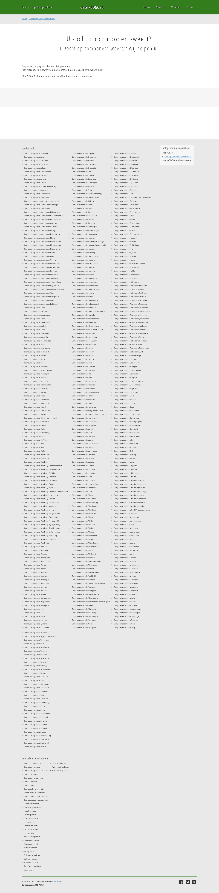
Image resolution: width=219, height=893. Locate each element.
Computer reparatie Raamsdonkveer (128, 234)
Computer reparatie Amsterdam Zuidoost (41, 304)
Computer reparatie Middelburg (85, 543)
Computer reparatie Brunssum (36, 403)
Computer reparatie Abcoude (36, 160)
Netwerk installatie (31, 840)
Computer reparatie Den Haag (36, 462)
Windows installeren (60, 767)
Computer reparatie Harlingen (84, 267)
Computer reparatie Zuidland (36, 717)
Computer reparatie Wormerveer (37, 669)
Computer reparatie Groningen (84, 226)
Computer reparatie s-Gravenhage (127, 355)
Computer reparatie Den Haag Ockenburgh (41, 517)
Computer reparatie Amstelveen (37, 197)
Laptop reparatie (31, 829)
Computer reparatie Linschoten (84, 473)
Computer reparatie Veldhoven (126, 546)
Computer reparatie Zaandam (36, 677)
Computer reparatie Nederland (84, 587)
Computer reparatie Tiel (123, 451)
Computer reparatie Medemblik (84, 535)
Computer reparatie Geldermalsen (85, 197)
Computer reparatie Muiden (83, 568)
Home (24, 18)
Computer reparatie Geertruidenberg (86, 193)
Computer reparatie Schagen (125, 366)
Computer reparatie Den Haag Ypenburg (40, 535)
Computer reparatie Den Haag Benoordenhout (43, 465)
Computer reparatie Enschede (84, 168)
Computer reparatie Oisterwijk (126, 164)
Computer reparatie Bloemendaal (37, 385)
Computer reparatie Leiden (83, 447)
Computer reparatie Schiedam (126, 374)
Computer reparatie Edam (34, 609)
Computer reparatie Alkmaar (35, 175)
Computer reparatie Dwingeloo (36, 605)
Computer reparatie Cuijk (34, 429)
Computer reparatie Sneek (124, 403)
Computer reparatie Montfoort (84, 565)
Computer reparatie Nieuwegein (85, 598)
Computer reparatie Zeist (34, 695)
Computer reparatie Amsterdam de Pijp (40, 230)
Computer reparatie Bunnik (35, 407)
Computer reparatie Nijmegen (84, 609)
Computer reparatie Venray (125, 557)
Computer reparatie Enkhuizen (84, 164)
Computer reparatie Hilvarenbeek (85, 318)
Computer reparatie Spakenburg (127, 414)
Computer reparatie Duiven (35, 594)
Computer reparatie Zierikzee (36, 706)
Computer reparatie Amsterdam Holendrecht (42, 234)
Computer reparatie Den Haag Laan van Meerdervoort (46, 491)
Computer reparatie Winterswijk (37, 655)
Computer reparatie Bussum (35, 414)
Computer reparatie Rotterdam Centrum (130, 293)
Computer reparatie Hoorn (82, 348)
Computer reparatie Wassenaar (126, 620)
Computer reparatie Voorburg (126, 587)
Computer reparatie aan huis (35, 770)
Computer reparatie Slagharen (126, 388)
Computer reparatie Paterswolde (127, 212)
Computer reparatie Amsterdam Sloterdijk (41, 274)
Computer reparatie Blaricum (36, 381)
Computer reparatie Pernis (124, 219)
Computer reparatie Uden (124, 462)
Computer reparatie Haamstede (84, 234)
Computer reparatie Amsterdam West (39, 293)
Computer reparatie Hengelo (83, 315)
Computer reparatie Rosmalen (126, 278)
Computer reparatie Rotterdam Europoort (130, 304)
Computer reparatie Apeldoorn (36, 311)
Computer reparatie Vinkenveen (127, 565)
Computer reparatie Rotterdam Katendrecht (131, 322)
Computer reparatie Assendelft (36, 333)
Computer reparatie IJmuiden (83, 366)
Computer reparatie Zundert (35, 724)
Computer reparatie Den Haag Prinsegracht (41, 521)
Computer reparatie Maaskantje (84, 506)
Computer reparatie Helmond (84, 307)
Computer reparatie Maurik (83, 532)
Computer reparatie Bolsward (36, 388)
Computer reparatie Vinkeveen (126, 568)
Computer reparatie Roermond (126, 267)
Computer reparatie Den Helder (37, 543)
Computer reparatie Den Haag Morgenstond (42, 513)
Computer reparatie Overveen (126, 204)
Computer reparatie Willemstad (36, 640)
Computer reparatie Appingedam (37, 315)
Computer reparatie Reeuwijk (125, 238)
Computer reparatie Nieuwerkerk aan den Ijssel (91, 601)
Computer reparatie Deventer (36, 550)
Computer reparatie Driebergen (36, 579)
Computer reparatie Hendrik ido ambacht (88, 311)
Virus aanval (29, 870)
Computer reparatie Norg (82, 624)
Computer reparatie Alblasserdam (37, 171)
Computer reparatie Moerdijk (83, 557)
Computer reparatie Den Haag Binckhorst (41, 473)
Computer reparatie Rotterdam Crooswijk (130, 300)
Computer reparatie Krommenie (85, 418)
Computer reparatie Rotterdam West (128, 344)
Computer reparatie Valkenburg (126, 517)
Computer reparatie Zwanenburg (37, 735)
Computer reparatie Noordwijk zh (85, 616)
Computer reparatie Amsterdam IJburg (39, 238)
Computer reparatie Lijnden (83, 465)
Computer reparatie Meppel (83, 539)
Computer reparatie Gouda (83, 219)
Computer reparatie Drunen (35, 590)
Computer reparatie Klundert (83, 403)
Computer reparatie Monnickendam (86, 561)
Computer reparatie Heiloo (82, 296)
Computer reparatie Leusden (83, 462)
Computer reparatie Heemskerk (84, 278)
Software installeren (32, 855)
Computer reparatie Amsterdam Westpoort (41, 296)
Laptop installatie (31, 825)
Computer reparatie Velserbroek (127, 550)
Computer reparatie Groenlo (83, 223)
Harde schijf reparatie (32, 807)
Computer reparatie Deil (34, 443)
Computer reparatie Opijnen (125, 186)
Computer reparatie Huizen (83, 359)
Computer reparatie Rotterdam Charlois (130, 296)
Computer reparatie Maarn (82, 495)
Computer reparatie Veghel (124, 543)
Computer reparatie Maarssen (84, 498)
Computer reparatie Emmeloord (85, 157)
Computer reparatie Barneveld (36, 352)
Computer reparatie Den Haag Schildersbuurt (42, 528)
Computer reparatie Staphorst (126, 429)
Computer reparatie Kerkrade (83, 399)
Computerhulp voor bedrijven (36, 796)
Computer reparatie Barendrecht (37, 348)
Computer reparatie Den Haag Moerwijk (40, 510)
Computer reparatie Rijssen (125, 252)
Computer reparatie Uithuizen (126, 473)
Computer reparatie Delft (34, 447)
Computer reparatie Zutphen (35, 728)
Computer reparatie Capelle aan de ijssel (40, 418)
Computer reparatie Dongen (35, 565)
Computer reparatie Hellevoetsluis (85, 304)
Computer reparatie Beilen (35, 363)
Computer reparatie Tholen (125, 447)
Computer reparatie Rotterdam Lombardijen (132, 329)
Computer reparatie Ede (33, 612)
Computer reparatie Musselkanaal (85, 572)
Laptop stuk (29, 833)
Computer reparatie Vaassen (125, 513)
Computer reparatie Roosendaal (127, 274)
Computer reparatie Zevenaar (36, 699)
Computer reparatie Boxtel (35, 392)
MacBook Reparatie (32, 836)
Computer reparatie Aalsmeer (36, 153)
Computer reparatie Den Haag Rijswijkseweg (42, 524)
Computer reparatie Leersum (83, 440)
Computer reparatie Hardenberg (85, 256)
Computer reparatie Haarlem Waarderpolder (89, 245)
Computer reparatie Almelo (35, 179)
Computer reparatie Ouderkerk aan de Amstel (132, 197)
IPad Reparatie (30, 814)
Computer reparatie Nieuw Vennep (86, 594)
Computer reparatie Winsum (35, 651)
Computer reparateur (32, 763)
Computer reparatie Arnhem (35, 326)
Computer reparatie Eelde (34, 616)
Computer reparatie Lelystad (83, 454)
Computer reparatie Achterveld (36, 164)
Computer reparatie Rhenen (125, 241)
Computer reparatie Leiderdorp (84, 451)
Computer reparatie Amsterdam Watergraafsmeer (44, 289)
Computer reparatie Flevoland (84, 186)
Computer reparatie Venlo (124, 554)
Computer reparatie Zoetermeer (37, 713)
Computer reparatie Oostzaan (126, 179)
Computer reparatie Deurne (35, 546)
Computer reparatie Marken (83, 528)
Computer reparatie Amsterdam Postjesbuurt (42, 267)
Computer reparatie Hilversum (84, 322)
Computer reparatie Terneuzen (126, 443)
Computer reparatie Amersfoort (37, 193)
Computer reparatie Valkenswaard (127, 521)
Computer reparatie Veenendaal (127, 532)
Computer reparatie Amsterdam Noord (39, 252)
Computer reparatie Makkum (83, 524)
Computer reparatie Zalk (34, 680)
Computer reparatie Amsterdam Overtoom (41, 263)
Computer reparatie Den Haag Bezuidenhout (42, 469)
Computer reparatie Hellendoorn (85, 300)
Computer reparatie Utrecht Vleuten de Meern (132, 510)
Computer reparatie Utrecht (125, 476)
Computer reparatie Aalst (34, 157)
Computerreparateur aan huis (36, 800)
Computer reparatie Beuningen (36, 374)
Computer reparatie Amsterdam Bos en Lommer (43, 215)
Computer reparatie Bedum (35, 355)
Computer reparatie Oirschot (125, 160)
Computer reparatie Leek (82, 432)
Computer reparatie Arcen (34, 318)
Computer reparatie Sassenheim (127, 363)
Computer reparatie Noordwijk (84, 612)
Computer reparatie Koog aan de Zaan (87, 410)
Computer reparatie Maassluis (84, 513)
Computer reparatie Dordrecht (36, 572)
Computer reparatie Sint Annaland (127, 385)
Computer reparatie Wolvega (35, 666)
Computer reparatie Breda (34, 396)
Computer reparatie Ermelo (83, 175)
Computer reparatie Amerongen (37, 190)
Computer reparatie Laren (82, 429)
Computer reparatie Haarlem (83, 238)
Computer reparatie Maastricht (84, 517)
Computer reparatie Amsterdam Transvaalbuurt (43, 282)
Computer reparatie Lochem (83, 480)
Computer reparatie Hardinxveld (85, 263)
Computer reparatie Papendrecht (127, 208)
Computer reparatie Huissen (83, 355)
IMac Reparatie (30, 811)
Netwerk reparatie (31, 844)
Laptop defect (29, 822)
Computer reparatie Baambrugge (37, 341)
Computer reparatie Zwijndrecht (37, 743)
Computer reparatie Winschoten (37, 647)
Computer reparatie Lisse (82, 476)
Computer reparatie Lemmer (83, 458)
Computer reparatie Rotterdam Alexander (130, 285)
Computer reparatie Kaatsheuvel (85, 381)
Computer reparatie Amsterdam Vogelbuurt (41, 285)
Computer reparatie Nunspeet (84, 627)
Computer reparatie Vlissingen (126, 579)
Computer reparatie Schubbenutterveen (130, 381)
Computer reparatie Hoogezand (84, 341)
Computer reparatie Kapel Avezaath (86, 392)
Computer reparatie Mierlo (82, 550)
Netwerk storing (30, 847)
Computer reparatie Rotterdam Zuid (128, 352)
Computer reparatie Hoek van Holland (87, 329)
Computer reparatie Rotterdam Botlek (129, 289)
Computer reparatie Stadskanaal (127, 425)
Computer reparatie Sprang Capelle (128, 421)
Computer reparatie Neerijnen (84, 590)
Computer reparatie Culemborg (36, 432)
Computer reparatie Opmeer (125, 190)
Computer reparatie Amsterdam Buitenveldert (42, 219)
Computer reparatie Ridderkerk (126, 245)
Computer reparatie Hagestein (84, 249)
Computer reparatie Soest (124, 407)
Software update (31, 862)
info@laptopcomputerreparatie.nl (177, 156)
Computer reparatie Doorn (35, 568)
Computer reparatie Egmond (35, 624)
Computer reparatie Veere (124, 539)
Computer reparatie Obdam (125, 153)
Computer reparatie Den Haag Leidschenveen (42, 495)
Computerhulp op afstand (34, 792)
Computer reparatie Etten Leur (84, 179)
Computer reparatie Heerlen (83, 293)
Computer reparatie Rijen (124, 249)
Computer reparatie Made (82, 521)
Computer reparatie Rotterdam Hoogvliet (130, 315)
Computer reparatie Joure (82, 377)
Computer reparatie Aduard (35, 168)
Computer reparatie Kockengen (84, 407)
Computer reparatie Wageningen (127, 616)
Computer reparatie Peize (124, 215)
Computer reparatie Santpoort (126, 359)
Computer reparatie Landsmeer (84, 421)
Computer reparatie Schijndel (125, 377)
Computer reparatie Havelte (83, 274)
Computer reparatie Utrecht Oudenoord (130, 498)
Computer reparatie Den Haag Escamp (39, 484)
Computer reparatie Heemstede (84, 282)
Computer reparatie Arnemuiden (37, 322)
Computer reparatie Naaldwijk (84, 576)
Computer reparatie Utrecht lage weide (129, 487)
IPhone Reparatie (31, 818)
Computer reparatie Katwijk (83, 396)
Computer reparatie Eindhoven (36, 627)
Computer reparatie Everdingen (84, 182)
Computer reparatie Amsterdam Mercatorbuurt (43, 245)
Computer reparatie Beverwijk (36, 377)
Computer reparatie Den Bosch (36, 454)
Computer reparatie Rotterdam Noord (129, 337)
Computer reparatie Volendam (126, 583)
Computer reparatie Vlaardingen (127, 572)
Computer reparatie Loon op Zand (86, 484)
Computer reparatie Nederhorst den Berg (88, 583)
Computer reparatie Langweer (84, 425)
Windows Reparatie (60, 770)
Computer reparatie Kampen (83, 388)
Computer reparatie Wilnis (34, 644)
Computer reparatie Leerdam (83, 436)
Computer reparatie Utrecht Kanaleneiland (131, 484)
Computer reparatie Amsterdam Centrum (40, 223)
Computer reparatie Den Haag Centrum (40, 476)
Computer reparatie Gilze (82, 204)
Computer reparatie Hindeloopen (85, 326)
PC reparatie (29, 851)
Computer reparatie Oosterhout (126, 171)
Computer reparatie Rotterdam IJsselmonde (131, 318)
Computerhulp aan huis (33, 789)
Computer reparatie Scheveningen (127, 370)
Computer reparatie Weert (124, 624)
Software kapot (30, 859)
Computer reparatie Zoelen (35, 710)
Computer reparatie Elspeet (83, 153)
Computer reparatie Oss (123, 193)
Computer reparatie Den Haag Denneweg (41, 480)
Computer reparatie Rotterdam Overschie (130, 341)
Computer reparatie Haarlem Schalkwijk (88, 241)
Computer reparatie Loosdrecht (84, 487)
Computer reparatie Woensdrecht (37, 658)
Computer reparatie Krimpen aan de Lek (88, 414)
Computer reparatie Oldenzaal (126, 168)
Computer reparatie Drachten (36, 576)
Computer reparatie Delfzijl (35, 451)
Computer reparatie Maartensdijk (85, 502)
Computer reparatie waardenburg (127, 609)
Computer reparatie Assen (34, 329)
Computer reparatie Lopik (82, 491)
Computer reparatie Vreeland (125, 594)
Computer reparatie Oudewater (126, 201)
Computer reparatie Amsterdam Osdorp (40, 260)
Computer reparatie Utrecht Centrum (129, 480)
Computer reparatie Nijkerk (83, 605)
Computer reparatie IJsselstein (84, 370)
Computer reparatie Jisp (81, 374)
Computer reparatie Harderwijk (84, 260)
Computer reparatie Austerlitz (36, 337)
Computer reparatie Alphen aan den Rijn (40, 186)
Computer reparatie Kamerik (83, 385)
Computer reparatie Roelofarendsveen (129, 263)
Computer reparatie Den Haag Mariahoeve (41, 506)
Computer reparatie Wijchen (35, 632)
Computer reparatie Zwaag (35, 732)
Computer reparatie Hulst (82, 363)
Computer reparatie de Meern (36, 440)
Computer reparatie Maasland (84, 510)
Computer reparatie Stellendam (126, 432)
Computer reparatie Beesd (34, 359)
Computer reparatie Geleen (83, 201)
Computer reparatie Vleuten (125, 576)
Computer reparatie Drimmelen (36, 583)
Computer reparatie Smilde (124, 399)
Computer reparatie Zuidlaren (36, 721)
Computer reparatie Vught (124, 598)
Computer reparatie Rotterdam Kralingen (130, 326)
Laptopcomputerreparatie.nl (37, 7)
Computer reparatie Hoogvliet (84, 344)
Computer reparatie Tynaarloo (126, 458)
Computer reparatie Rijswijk (125, 256)
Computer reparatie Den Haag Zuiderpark (41, 539)
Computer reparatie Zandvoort (36, 688)
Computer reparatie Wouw (35, 673)
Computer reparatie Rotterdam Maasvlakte (131, 333)
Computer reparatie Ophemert (126, 182)
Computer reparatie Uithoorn (125, 469)
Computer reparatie (32, 767)
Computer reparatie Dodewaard (37, 557)
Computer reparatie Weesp (124, 627)
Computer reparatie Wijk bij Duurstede (39, 636)
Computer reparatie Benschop (36, 366)
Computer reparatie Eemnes (35, 620)
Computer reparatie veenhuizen (126, 535)
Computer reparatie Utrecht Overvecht (129, 502)
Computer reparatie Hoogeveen (84, 337)
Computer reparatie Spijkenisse (126, 418)
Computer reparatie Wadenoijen (127, 612)
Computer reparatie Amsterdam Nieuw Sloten (42, 249)
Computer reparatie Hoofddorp (84, 333)
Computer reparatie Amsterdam (37, 208)
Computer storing (31, 774)
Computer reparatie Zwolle (35, 746)
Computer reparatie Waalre (124, 601)
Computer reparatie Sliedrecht (126, 392)
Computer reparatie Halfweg (83, 252)
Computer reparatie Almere (35, 182)
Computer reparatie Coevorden (36, 421)
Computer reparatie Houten (83, 352)
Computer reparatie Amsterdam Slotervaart (41, 278)
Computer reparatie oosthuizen (126, 175)
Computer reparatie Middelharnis (85, 546)
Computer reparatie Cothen (35, 425)
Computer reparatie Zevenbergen (37, 702)
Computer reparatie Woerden (36, 662)
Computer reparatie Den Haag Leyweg (39, 498)
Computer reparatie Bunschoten (37, 410)
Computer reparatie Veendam (126, 528)
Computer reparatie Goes (82, 208)
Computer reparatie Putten (124, 230)
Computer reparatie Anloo (34, 307)
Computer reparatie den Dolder (37, 458)
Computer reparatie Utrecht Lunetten (129, 495)
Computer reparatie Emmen (83, 160)
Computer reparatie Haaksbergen (85, 230)
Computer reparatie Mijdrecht (84, 554)
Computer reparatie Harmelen (84, 271)
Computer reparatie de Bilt (35, 436)
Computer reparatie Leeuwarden (85, 443)
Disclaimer (57, 881)
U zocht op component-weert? (42, 18)
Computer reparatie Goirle (82, 212)
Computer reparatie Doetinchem (37, 561)
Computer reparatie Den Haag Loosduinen (41, 502)
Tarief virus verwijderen (33, 866)
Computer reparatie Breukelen (36, 399)
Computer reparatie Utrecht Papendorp (130, 506)
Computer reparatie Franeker (83, 190)
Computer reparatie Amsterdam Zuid (39, 300)
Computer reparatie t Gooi (124, 440)
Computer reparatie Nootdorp (84, 620)
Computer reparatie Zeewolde (36, 691)
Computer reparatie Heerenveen (85, 285)
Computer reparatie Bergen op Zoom (39, 370)
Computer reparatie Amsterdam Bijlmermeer (42, 212)
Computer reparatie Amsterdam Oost (39, 256)
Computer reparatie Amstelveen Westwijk (41, 204)
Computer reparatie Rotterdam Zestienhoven (132, 348)
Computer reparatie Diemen (35, 554)
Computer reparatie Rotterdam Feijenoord (131, 307)
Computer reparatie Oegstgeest (126, 157)
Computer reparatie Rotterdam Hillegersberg (132, 311)
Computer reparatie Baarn (34, 344)
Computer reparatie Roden (124, 260)
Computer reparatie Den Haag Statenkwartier (42, 532)
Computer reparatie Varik (124, 524)
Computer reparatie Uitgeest (125, 465)
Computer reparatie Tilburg (125, 454)
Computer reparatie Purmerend (126, 226)
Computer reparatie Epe (81, 171)
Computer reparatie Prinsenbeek (127, 223)
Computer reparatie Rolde (124, 271)
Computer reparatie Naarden (83, 579)
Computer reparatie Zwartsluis (36, 739)
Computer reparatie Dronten (35, 587)
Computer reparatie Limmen (83, 469)
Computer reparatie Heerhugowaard (86, 289)
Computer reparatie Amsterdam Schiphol (40, 271)
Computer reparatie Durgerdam (37, 601)
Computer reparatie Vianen (125, 561)
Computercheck (30, 781)
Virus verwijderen (59, 763)
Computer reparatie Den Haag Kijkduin (40, 487)
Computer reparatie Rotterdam (126, 282)
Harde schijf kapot (31, 803)
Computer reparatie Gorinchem (84, 215)
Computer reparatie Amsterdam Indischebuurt (43, 241)
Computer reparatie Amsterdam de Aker (40, 226)
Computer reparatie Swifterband (127, 436)
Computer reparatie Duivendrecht (38, 598)
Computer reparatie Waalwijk (125, 605)
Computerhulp (30, 785)
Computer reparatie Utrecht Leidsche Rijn (130, 491)
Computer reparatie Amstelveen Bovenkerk (41, 201)
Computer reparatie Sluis (124, 396)
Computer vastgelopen (33, 778)
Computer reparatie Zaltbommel (37, 684)
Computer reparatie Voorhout (126, 590)
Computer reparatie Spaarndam (126, 410)
